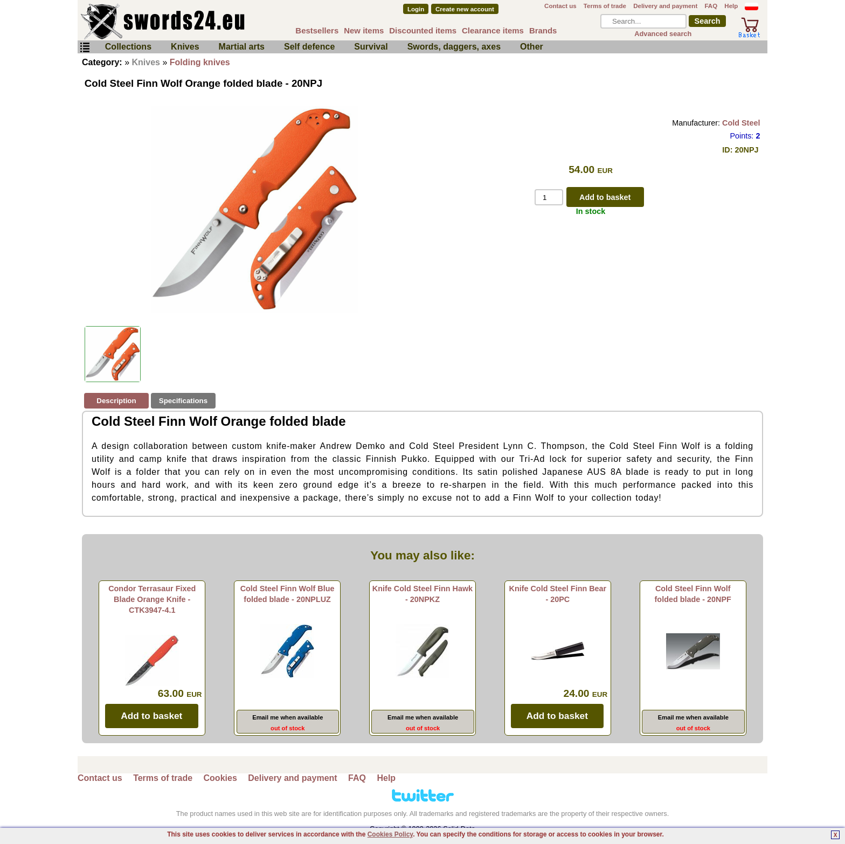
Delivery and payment (665, 6)
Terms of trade (605, 6)
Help (731, 6)
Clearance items (493, 30)
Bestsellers (316, 30)
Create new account (464, 9)
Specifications (183, 401)
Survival (370, 46)
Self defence (309, 46)
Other (531, 46)
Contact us (560, 6)
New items (364, 30)
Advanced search (662, 34)
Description (116, 401)
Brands (543, 30)
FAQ (710, 6)
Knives (185, 46)
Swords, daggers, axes (454, 46)
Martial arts (242, 46)
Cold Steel (741, 123)
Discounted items (422, 30)
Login (415, 9)
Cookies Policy (390, 834)
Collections (128, 46)
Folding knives (200, 62)
